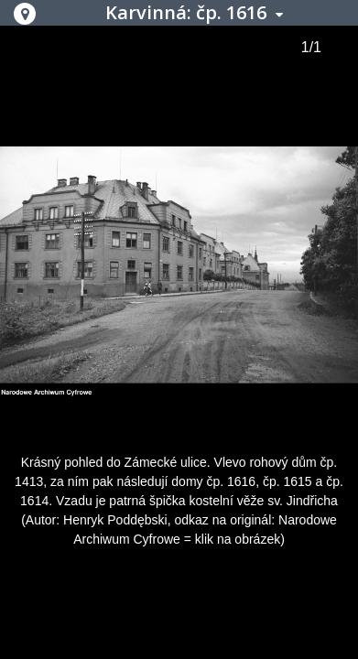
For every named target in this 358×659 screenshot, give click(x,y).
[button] (25, 14)
